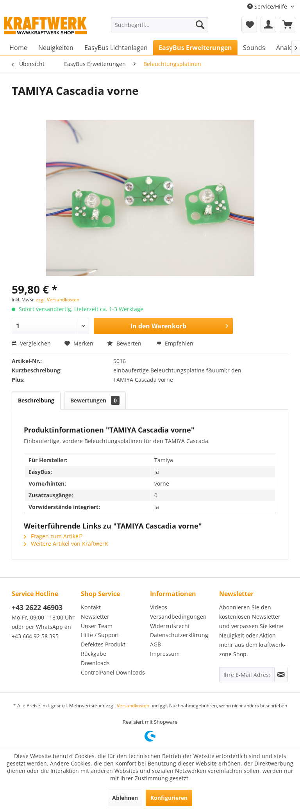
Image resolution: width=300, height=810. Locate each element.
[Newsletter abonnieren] (281, 674)
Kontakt (91, 607)
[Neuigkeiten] (56, 47)
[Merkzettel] (249, 24)
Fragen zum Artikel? (53, 536)
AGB (155, 644)
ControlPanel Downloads (113, 672)
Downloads (95, 663)
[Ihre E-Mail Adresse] (247, 674)
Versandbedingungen (178, 616)
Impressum (165, 653)
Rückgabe (93, 653)
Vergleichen (31, 343)
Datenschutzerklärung (179, 635)
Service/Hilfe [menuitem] (268, 6)
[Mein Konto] (268, 24)
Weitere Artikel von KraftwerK (66, 543)
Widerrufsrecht (170, 626)
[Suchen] (200, 24)
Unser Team (96, 626)
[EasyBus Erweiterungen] (195, 47)
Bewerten (125, 343)
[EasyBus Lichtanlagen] (116, 47)
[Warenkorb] (287, 24)
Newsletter (95, 616)
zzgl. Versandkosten (57, 299)
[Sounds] (254, 47)
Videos (158, 607)
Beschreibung (36, 400)
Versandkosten (133, 705)
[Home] (18, 47)
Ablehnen (125, 797)
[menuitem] (160, 24)
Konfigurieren (169, 797)
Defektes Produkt (103, 644)
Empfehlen (175, 343)
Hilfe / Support (100, 635)
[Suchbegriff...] (160, 24)
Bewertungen (95, 400)
